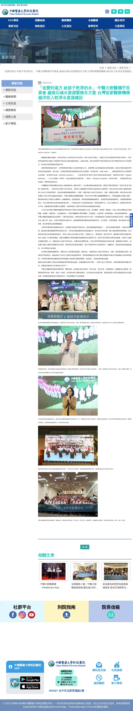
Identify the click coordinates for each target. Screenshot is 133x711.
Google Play (30, 679)
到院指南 (66, 615)
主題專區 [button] (120, 26)
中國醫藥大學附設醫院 (66, 664)
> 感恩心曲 (9, 116)
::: (2, 2)
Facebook (13, 614)
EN (127, 11)
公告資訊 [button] (66, 26)
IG (22, 615)
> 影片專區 (9, 123)
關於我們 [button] (120, 20)
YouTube (31, 614)
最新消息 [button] (13, 26)
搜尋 (107, 12)
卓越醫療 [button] (93, 20)
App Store (30, 686)
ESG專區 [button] (13, 20)
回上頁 (84, 547)
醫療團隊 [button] (66, 20)
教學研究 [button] (93, 26)
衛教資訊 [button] (40, 26)
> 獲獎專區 (9, 110)
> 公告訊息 (9, 103)
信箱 (111, 615)
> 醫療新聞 (9, 96)
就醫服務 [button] (40, 20)
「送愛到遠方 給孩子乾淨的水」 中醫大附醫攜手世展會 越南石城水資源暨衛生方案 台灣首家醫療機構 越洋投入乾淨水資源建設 (67, 71)
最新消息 (124, 67)
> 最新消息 (9, 89)
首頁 (102, 67)
